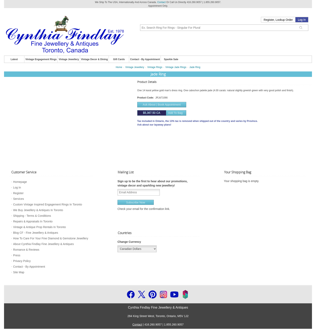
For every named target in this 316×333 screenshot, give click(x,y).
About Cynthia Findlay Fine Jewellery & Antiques (43, 244)
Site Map (18, 272)
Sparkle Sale (171, 59)
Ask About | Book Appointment (162, 104)
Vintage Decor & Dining (94, 59)
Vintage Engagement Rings (41, 59)
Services (18, 198)
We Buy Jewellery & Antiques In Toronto (38, 210)
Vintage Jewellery (69, 59)
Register (18, 193)
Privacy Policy (22, 261)
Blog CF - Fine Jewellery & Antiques (35, 232)
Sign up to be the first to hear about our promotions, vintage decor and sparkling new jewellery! (152, 183)
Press (16, 255)
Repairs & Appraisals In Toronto (33, 221)
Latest (14, 59)
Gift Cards (119, 59)
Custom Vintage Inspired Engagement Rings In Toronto (47, 204)
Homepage (20, 181)
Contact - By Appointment (145, 59)
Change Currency (129, 241)
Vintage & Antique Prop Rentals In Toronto (39, 227)
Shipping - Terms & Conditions (32, 215)
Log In (302, 19)
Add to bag (160, 112)
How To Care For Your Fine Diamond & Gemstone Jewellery (50, 238)
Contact (161, 2)
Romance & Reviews (26, 249)
